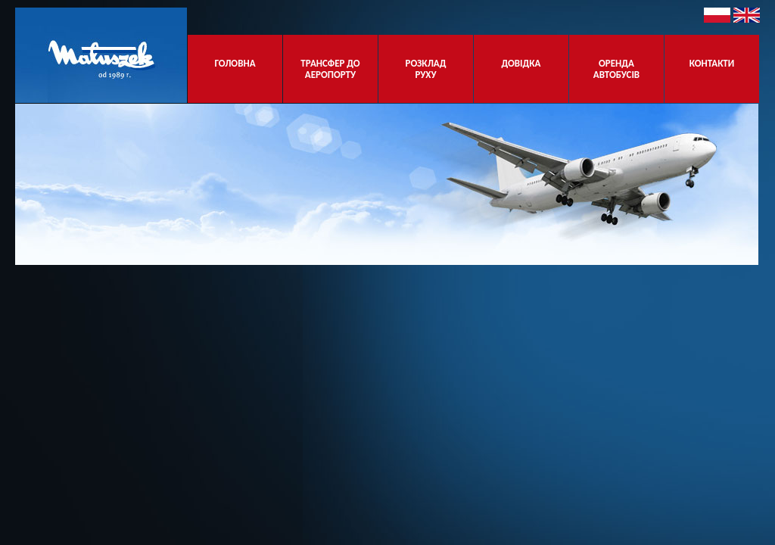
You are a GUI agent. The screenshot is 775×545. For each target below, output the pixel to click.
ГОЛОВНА (234, 69)
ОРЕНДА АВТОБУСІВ (616, 69)
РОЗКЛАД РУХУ (426, 69)
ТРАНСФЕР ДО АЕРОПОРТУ (329, 69)
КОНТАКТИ (712, 69)
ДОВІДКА (521, 69)
